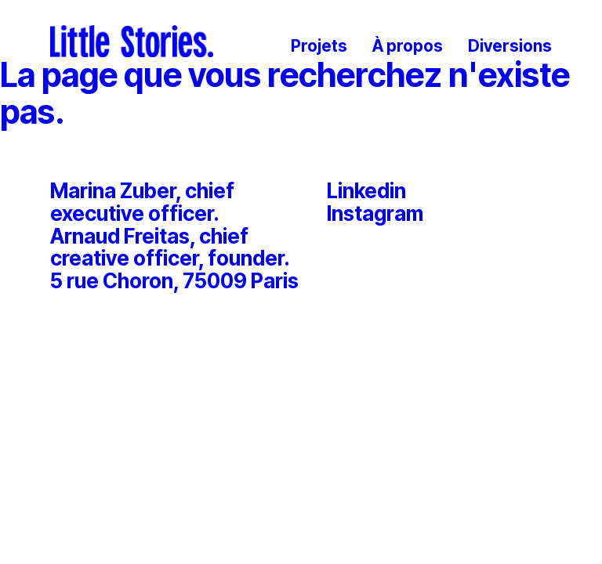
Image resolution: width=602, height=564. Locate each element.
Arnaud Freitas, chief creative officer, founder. (170, 248)
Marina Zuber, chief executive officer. (142, 202)
